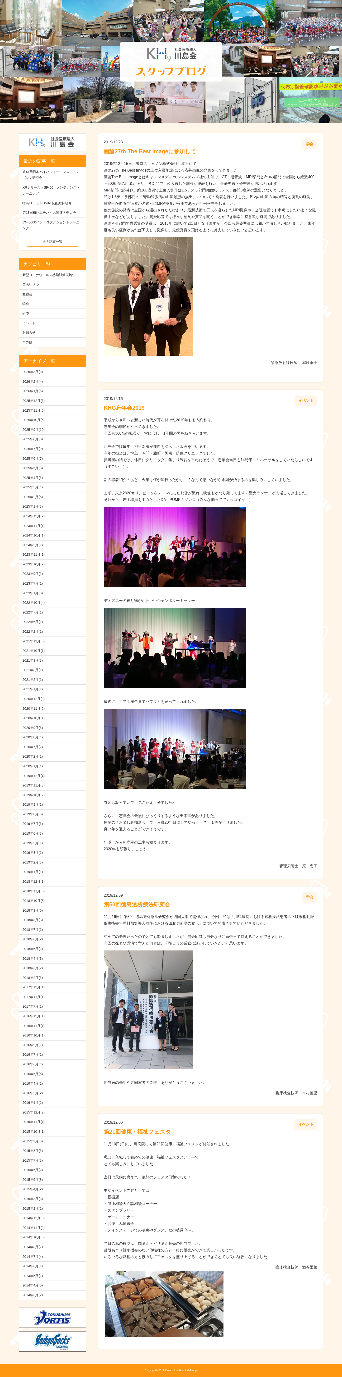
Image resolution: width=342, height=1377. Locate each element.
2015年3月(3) (32, 1199)
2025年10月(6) (33, 420)
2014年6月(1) (32, 1266)
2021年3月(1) (32, 670)
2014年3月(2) (32, 1295)
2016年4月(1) (32, 1083)
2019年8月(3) (32, 814)
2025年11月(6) (33, 410)
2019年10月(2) (33, 795)
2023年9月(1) (32, 574)
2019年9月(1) (32, 804)
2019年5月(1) (32, 843)
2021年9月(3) (32, 660)
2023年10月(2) (33, 564)
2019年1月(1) (32, 872)
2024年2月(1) (32, 545)
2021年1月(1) (32, 689)
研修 (25, 313)
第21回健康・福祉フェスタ (137, 1132)
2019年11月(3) (33, 785)
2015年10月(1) (33, 1131)
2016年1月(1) (32, 1102)
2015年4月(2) (32, 1189)
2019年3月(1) (32, 852)
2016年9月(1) (32, 1045)
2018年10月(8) (33, 901)
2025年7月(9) (32, 449)
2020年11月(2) (33, 708)
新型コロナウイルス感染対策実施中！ (50, 275)
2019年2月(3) (32, 862)
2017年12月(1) (33, 987)
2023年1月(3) (32, 593)
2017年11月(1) (33, 997)
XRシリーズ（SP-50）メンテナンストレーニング (51, 190)
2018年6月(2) (32, 939)
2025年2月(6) (32, 497)
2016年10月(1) (33, 1035)
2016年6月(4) (32, 1064)
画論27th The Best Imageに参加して (150, 151)
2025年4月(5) (32, 478)
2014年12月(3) (33, 1218)
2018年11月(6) (33, 891)
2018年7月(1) (32, 930)
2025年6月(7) (32, 458)
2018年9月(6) (32, 910)
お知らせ (29, 332)
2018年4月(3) (32, 958)
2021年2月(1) (32, 680)
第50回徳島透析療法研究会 (137, 904)
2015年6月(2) (32, 1170)
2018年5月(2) (32, 949)
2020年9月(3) (32, 728)
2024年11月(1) (33, 526)
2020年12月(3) (33, 699)
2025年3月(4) (32, 487)
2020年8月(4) (32, 737)
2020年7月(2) (32, 747)
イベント (29, 323)
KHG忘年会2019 (124, 408)
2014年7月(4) (32, 1257)
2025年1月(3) (32, 506)
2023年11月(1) (33, 554)
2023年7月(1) (32, 583)
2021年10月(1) (33, 651)
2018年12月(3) (33, 881)
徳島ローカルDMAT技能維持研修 (47, 203)
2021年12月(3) (33, 641)
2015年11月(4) (33, 1122)
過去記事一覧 (52, 242)
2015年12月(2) (33, 1112)
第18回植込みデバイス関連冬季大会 (49, 212)
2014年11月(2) (33, 1228)
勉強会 (27, 294)
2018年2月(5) (32, 978)
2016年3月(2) (32, 1093)
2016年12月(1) (33, 1016)
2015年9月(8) (32, 1141)
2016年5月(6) (32, 1074)
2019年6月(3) (32, 833)
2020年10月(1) (33, 718)
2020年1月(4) (32, 766)
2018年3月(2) (32, 968)
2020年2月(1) (32, 756)
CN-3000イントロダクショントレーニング (50, 225)
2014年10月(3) (33, 1237)
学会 (25, 304)
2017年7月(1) (32, 1006)
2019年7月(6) (32, 824)
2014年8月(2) (32, 1247)
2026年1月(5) (32, 391)
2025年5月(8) (32, 468)
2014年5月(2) (32, 1276)
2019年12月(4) (33, 776)
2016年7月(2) (32, 1054)
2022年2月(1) (32, 631)
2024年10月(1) (33, 535)
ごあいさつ (30, 284)
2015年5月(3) (32, 1180)
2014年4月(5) (32, 1285)
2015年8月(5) (32, 1151)
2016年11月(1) (33, 1026)
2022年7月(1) (32, 612)
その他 (27, 342)
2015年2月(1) (32, 1208)
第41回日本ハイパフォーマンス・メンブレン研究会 (50, 175)
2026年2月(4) (32, 381)
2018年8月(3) (32, 920)
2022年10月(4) (33, 602)
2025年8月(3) (32, 439)
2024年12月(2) (33, 516)
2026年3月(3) (32, 372)
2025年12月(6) (33, 401)
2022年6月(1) (32, 622)
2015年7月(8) (32, 1160)
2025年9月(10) (33, 430)
